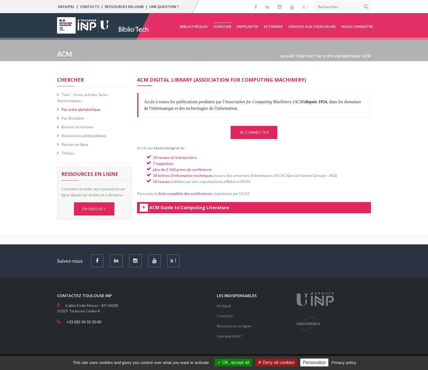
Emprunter (247, 26)
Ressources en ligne (124, 6)
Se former (273, 26)
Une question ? (164, 6)
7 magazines (163, 163)
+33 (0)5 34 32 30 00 (83, 321)
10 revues (161, 181)
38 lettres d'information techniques (183, 175)
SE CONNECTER (254, 132)
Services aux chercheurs (312, 26)
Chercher (222, 26)
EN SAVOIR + (94, 208)
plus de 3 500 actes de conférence (182, 169)
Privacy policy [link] (343, 362)
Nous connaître (357, 26)
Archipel (66, 6)
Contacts (89, 6)
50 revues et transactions (175, 157)
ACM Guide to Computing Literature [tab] (189, 208)
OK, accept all (233, 362)
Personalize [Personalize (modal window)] (314, 362)
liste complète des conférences (185, 193)
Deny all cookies (276, 362)
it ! (305, 7)
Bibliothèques (194, 26)
